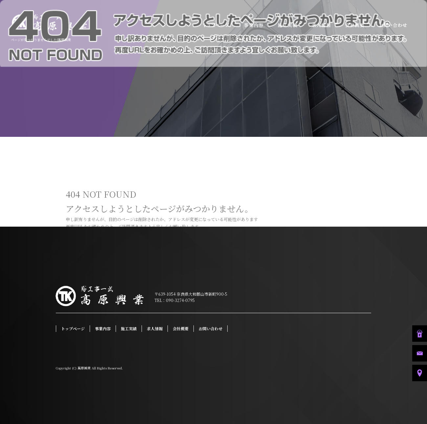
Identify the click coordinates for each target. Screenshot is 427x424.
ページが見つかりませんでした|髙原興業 (41, 39)
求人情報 (321, 25)
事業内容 (256, 25)
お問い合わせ (399, 25)
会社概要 (354, 25)
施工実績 (289, 25)
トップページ (215, 25)
